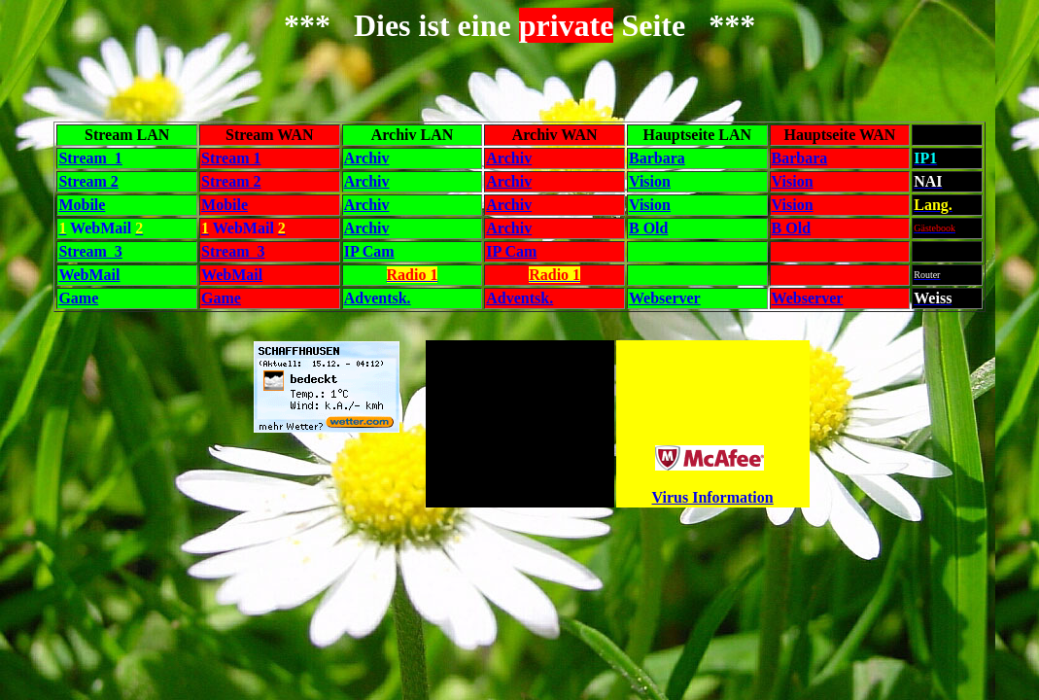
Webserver (665, 298)
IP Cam (369, 251)
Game (78, 298)
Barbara (657, 158)
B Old (648, 228)
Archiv (367, 158)
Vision (650, 181)
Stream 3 (89, 251)
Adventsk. (377, 298)
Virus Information (713, 497)
